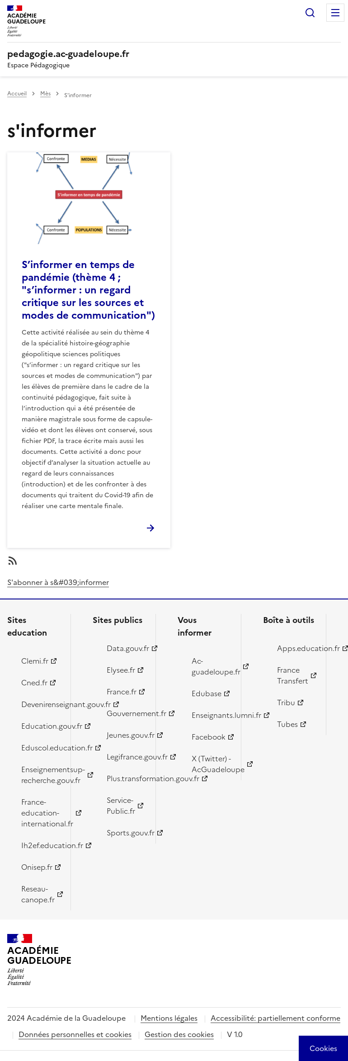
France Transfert (292, 675)
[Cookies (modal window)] (323, 1048)
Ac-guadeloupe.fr (211, 666)
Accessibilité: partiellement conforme (275, 1018)
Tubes (287, 724)
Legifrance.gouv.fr (126, 756)
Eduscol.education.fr (40, 747)
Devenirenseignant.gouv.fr (40, 704)
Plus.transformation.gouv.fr (126, 778)
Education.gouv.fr (40, 726)
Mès (45, 94)
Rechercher (310, 13)
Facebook (209, 736)
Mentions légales (169, 1018)
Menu (335, 13)
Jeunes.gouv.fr (126, 735)
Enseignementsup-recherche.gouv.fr (40, 775)
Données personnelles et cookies (75, 1034)
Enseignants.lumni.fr (211, 715)
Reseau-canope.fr (38, 894)
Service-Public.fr (121, 805)
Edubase (206, 693)
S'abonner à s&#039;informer (58, 582)
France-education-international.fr (40, 813)
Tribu (286, 702)
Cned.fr (34, 682)
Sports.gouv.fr (126, 832)
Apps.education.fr (296, 648)
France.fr (121, 691)
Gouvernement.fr (126, 713)
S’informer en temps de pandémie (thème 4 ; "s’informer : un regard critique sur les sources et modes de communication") (88, 290)
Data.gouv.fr (126, 648)
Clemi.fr (34, 660)
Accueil (17, 94)
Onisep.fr (36, 867)
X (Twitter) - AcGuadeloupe (211, 764)
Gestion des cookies (179, 1034)
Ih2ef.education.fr (40, 845)
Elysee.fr (121, 670)
